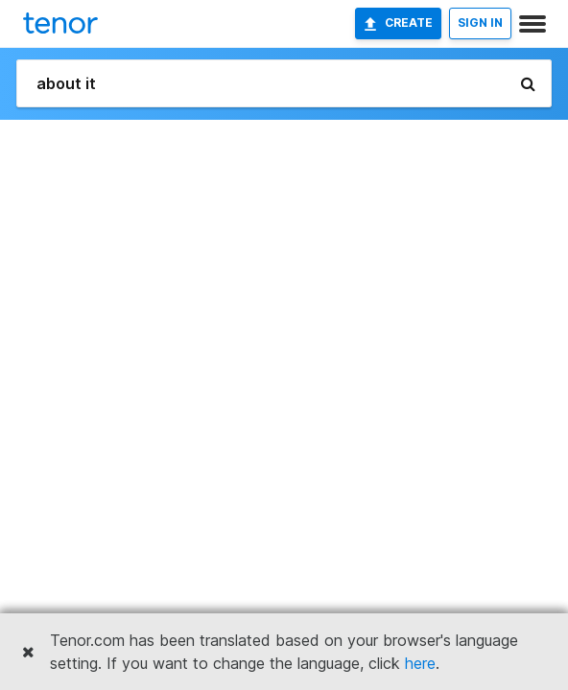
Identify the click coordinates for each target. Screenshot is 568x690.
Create (398, 23)
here (420, 663)
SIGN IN (480, 22)
